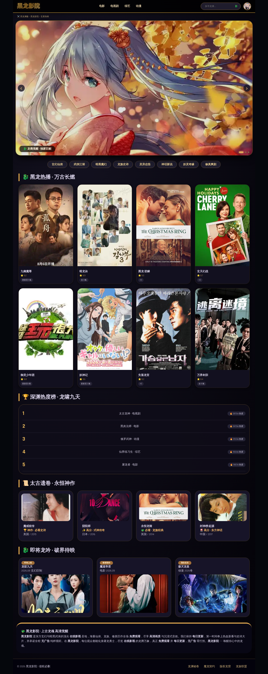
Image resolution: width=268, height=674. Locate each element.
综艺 (127, 6)
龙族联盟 (241, 666)
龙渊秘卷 (193, 666)
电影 (102, 6)
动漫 (138, 6)
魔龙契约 (209, 666)
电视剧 (114, 6)
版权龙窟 (225, 666)
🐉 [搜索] (236, 6)
